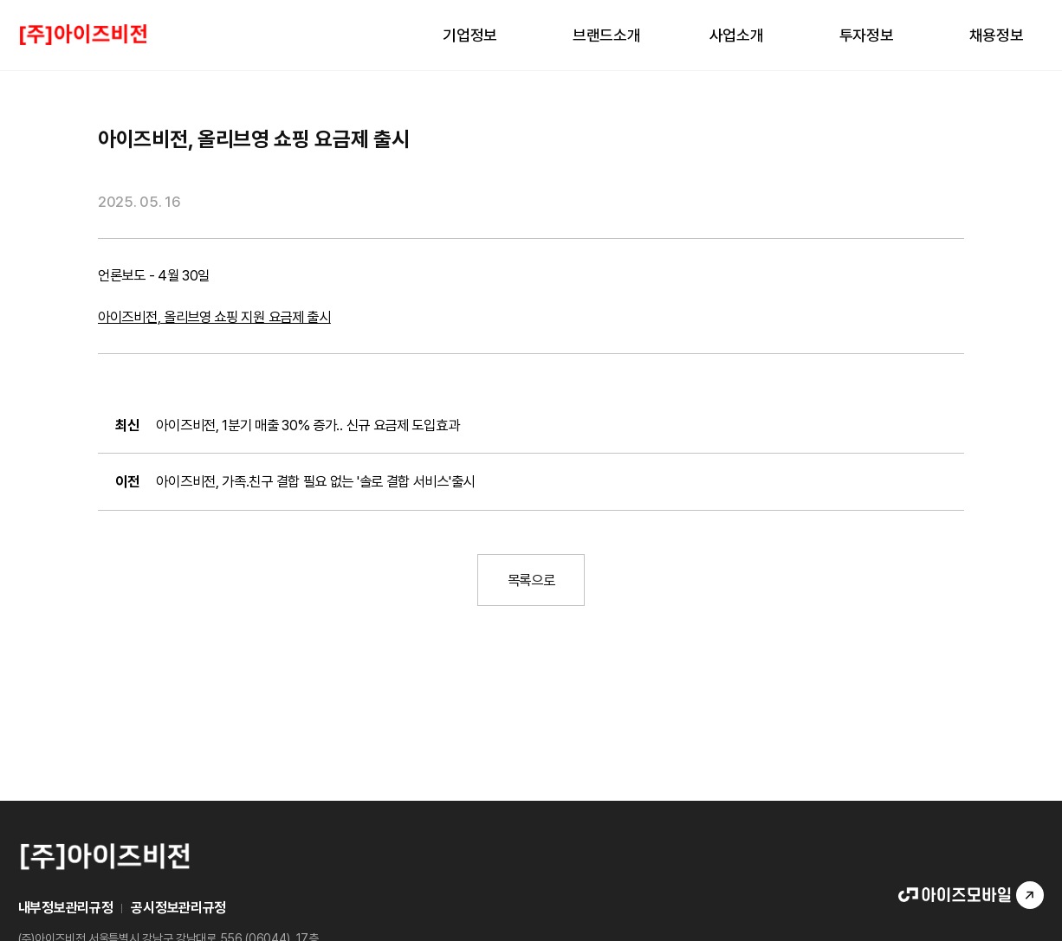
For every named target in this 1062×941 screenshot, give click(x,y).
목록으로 (531, 580)
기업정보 (470, 35)
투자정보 (866, 35)
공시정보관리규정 (178, 907)
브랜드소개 (607, 35)
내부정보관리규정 (65, 907)
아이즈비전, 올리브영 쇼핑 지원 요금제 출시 (214, 316)
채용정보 (996, 35)
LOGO (83, 34)
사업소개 (736, 35)
